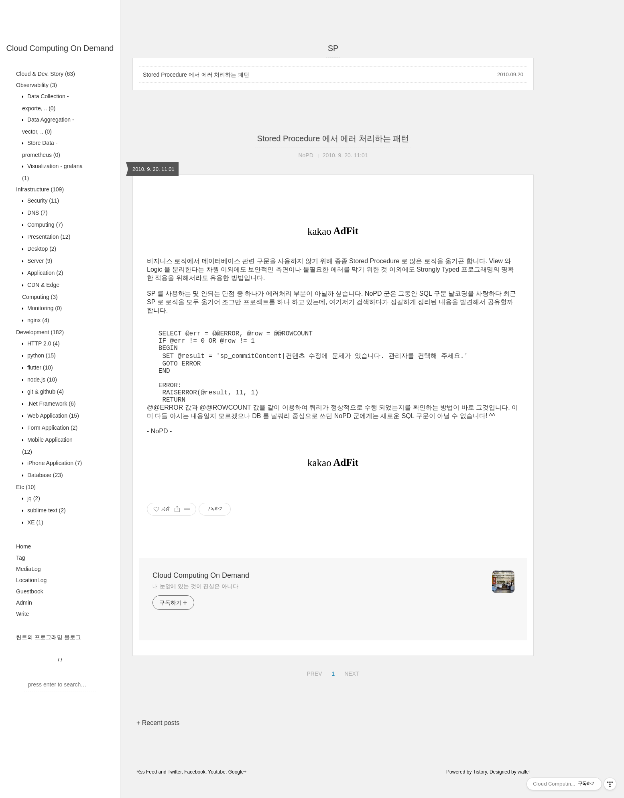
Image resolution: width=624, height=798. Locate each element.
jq (33, 498)
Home (23, 546)
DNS (36, 212)
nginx (37, 320)
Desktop (41, 249)
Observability (36, 85)
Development (40, 332)
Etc (26, 487)
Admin (24, 602)
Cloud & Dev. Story (45, 74)
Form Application (51, 427)
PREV (313, 687)
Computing (44, 224)
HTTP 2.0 (43, 343)
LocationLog (31, 580)
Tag (20, 557)
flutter (39, 367)
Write (22, 614)
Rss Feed (146, 787)
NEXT (350, 687)
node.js (41, 379)
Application (44, 273)
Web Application (52, 415)
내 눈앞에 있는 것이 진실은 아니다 (195, 601)
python (41, 355)
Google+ (237, 787)
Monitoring (44, 308)
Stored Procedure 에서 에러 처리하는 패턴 (196, 74)
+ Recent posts (157, 738)
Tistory (480, 787)
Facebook (194, 787)
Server (39, 261)
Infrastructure (40, 189)
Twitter (175, 787)
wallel (524, 787)
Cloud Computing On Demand (60, 48)
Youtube (217, 787)
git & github (45, 391)
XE (34, 522)
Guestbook (29, 591)
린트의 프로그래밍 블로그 (48, 637)
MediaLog (28, 569)
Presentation (48, 237)
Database (44, 475)
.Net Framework (50, 403)
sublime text (46, 510)
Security (42, 200)
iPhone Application (54, 463)
